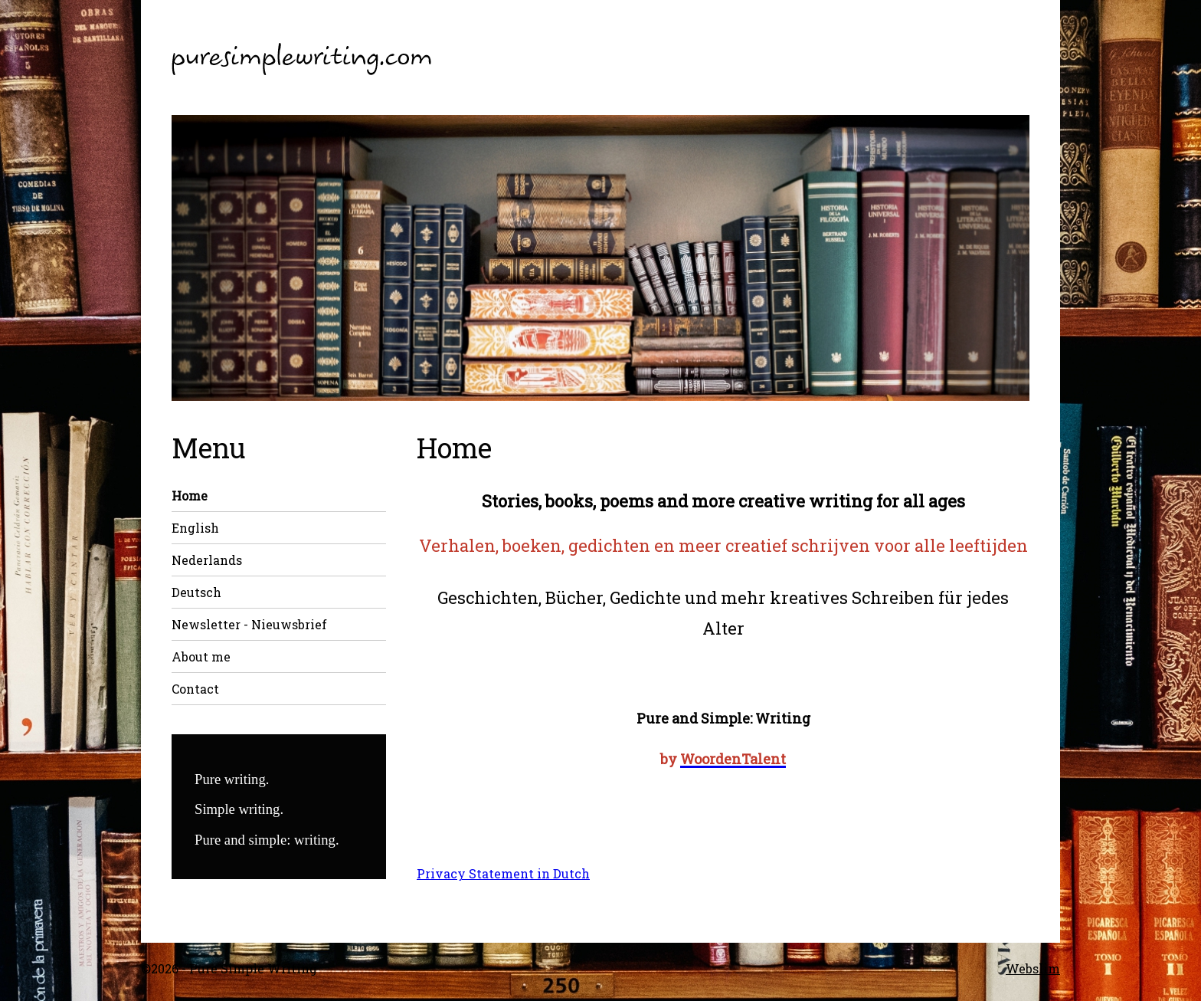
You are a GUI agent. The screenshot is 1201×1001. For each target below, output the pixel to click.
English (195, 528)
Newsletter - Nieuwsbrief (249, 624)
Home (190, 495)
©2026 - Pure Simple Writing (229, 968)
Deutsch (196, 592)
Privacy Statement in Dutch (503, 873)
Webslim (1033, 968)
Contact (195, 689)
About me (201, 656)
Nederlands (207, 560)
